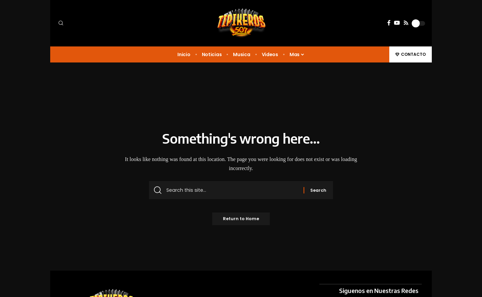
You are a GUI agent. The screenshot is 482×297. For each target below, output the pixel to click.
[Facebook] (389, 22)
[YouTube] (397, 22)
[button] (100, 23)
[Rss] (406, 22)
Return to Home (241, 221)
